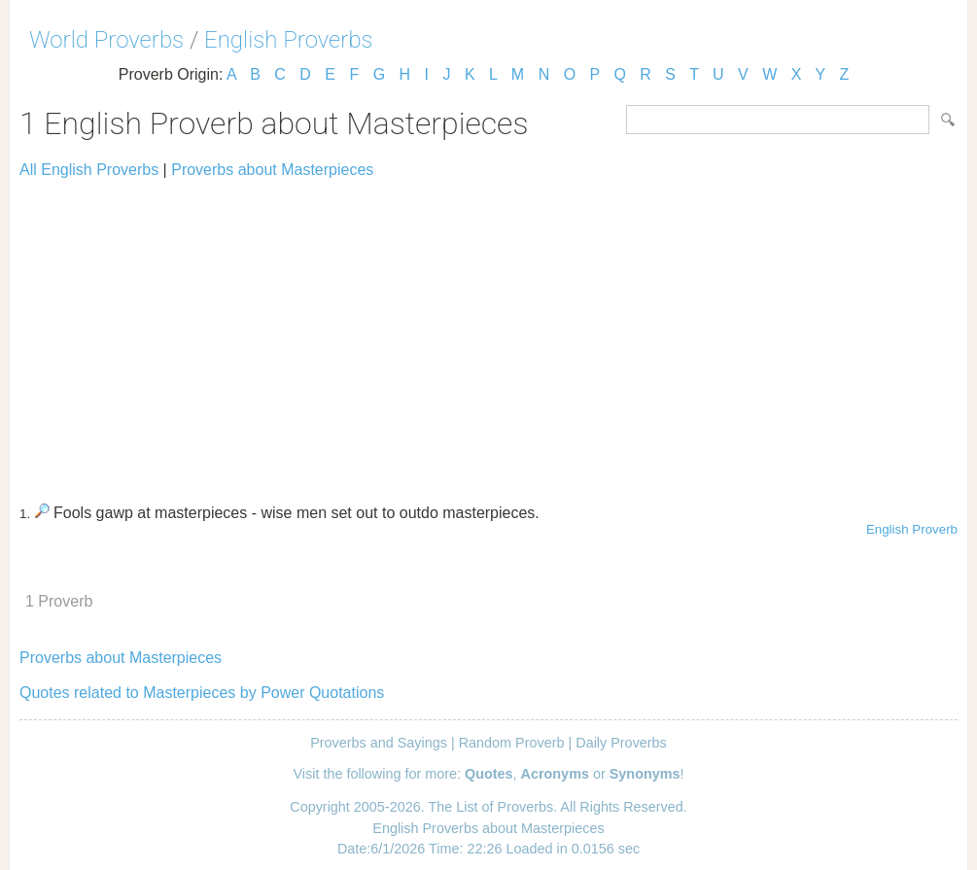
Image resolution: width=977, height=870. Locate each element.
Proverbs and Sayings (378, 742)
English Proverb (912, 529)
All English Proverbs (88, 169)
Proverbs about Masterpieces (272, 169)
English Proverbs (288, 39)
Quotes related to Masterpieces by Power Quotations (201, 692)
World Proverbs (106, 39)
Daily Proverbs (621, 742)
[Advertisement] (488, 332)
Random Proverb (512, 742)
